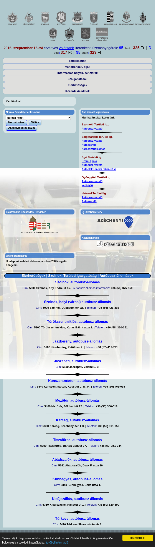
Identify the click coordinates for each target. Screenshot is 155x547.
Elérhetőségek (77, 85)
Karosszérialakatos (93, 149)
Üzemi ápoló (89, 161)
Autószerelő (89, 144)
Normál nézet (16, 122)
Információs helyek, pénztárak (77, 73)
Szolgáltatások (77, 79)
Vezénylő (87, 185)
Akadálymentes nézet (21, 127)
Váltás (35, 122)
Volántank (66, 48)
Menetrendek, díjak (77, 66)
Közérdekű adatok (77, 91)
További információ (58, 542)
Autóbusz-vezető (92, 128)
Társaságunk (77, 60)
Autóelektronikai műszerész (99, 169)
